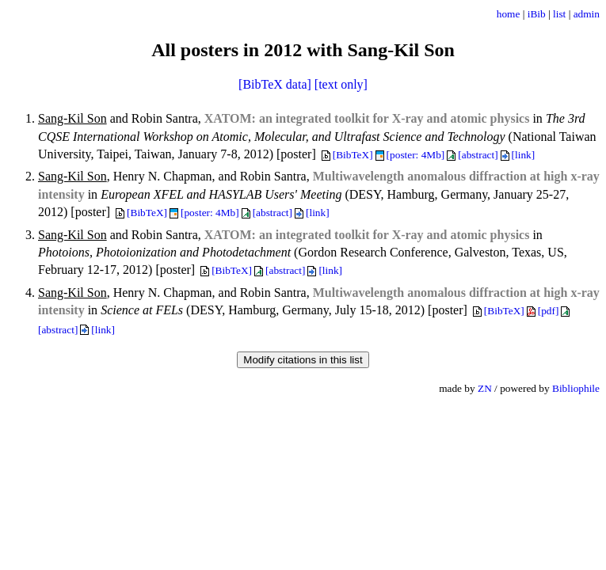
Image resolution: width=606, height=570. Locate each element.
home (508, 14)
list (559, 14)
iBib (537, 14)
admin (587, 14)
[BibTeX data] (274, 84)
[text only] (341, 84)
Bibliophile (576, 388)
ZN (485, 388)
